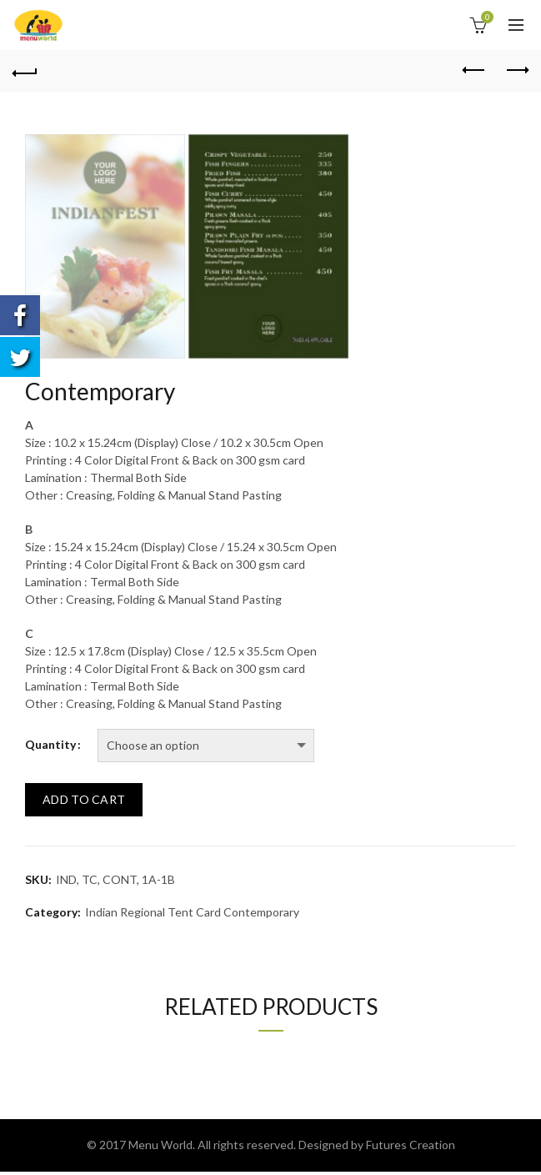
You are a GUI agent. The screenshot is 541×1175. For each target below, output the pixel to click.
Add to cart (84, 799)
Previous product (474, 70)
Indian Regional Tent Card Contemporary (192, 912)
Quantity (50, 744)
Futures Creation (410, 1144)
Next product (516, 70)
